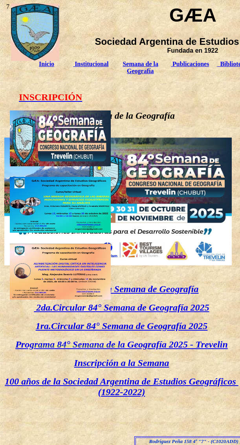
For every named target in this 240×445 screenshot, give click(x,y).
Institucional (90, 64)
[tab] (60, 138)
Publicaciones (190, 64)
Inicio (46, 64)
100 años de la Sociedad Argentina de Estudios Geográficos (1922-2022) (121, 386)
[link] (60, 164)
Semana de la (140, 64)
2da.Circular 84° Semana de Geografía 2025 (121, 307)
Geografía (140, 71)
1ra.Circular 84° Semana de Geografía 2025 (122, 326)
